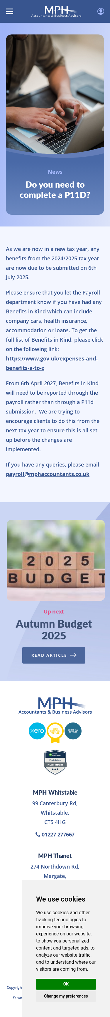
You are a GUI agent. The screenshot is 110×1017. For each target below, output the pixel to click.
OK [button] (66, 984)
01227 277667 (55, 834)
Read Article (52, 655)
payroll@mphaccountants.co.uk (47, 473)
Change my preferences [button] (66, 996)
